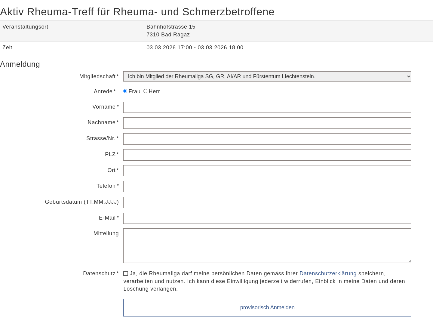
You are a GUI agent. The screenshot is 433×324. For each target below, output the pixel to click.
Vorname (103, 107)
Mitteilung (106, 233)
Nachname (102, 122)
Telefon (106, 186)
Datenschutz (99, 273)
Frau (131, 91)
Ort (111, 170)
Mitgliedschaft (97, 76)
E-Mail (107, 218)
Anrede (103, 91)
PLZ (110, 154)
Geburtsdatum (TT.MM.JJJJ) (82, 202)
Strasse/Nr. (100, 138)
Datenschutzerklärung (328, 273)
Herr (151, 91)
